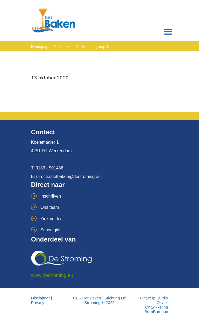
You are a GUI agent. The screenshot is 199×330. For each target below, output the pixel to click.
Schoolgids (51, 230)
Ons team (50, 207)
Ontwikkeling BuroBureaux (156, 309)
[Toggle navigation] (168, 32)
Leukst (65, 47)
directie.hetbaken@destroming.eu (68, 176)
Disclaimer (40, 298)
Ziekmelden (52, 218)
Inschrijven (51, 196)
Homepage (40, 47)
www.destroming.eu (52, 275)
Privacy (37, 302)
